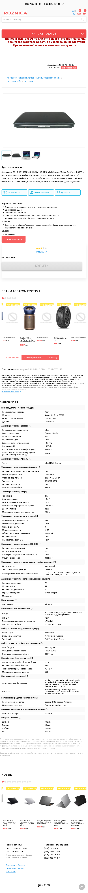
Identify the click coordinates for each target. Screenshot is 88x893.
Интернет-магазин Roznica (20, 78)
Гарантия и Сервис (15, 868)
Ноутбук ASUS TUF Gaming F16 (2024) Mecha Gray (44, 822)
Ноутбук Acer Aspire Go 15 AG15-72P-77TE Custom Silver (27, 823)
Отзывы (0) (41, 252)
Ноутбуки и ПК (14, 81)
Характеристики (13, 239)
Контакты (10, 871)
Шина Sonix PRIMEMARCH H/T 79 (61, 338)
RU (74, 14)
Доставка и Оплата (15, 865)
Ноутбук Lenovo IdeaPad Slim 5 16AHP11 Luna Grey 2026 (61, 823)
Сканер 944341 (43, 337)
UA (73, 11)
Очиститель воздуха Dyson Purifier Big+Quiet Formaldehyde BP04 (27, 339)
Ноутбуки (28, 81)
